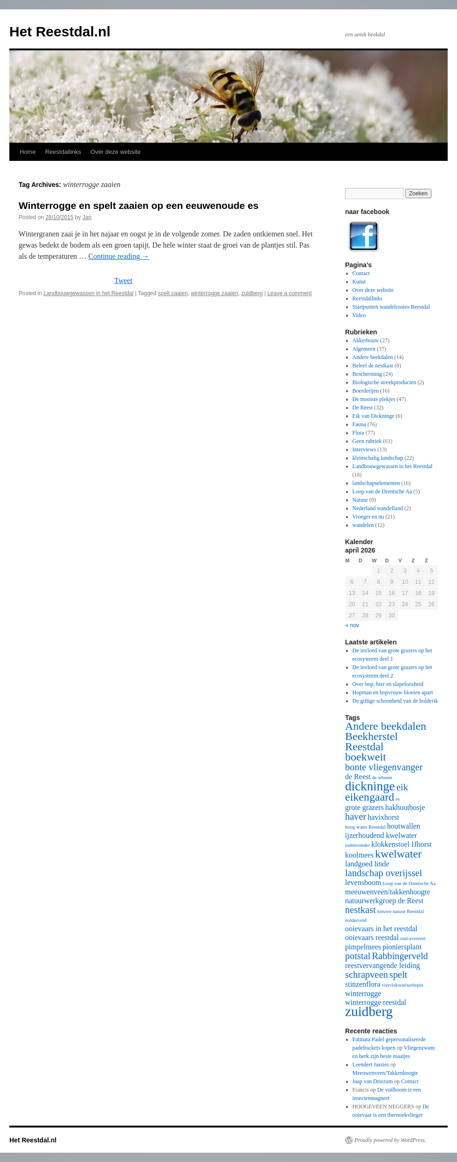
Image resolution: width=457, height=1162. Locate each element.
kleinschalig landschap (378, 458)
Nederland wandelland (378, 508)
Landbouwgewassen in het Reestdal (88, 293)
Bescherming (367, 374)
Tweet (123, 280)
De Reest (363, 407)
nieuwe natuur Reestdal (400, 911)
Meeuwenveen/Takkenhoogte (385, 1073)
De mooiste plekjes (374, 399)
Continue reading (118, 256)
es (397, 799)
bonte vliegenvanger (383, 767)
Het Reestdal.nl (60, 31)
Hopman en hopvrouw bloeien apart (393, 692)
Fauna (359, 424)
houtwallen (403, 826)
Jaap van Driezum (373, 1081)
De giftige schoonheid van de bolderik (395, 701)
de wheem (382, 777)
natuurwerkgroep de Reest (384, 901)
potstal (358, 956)
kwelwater (398, 854)
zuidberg (252, 293)
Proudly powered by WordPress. (390, 1140)
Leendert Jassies (371, 1064)
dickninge (370, 786)
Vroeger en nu (368, 516)
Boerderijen (366, 390)
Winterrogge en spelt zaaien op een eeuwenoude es (138, 205)
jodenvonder (357, 845)
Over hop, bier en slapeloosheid (388, 684)
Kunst (359, 281)
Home (28, 151)
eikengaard (369, 797)
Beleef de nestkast (373, 365)
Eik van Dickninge (374, 416)
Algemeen (364, 349)
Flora (358, 432)
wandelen (363, 525)
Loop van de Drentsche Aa (382, 491)
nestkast (360, 910)
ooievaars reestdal (372, 937)
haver (355, 816)
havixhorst (383, 817)
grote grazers (364, 807)
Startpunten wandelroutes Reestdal (391, 307)
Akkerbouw (366, 340)
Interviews (364, 449)
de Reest (358, 777)
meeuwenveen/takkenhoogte (387, 892)
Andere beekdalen (373, 357)
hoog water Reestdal (365, 827)
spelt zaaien (173, 293)
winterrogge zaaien (214, 293)
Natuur (360, 500)
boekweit (365, 757)
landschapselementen (376, 483)
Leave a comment (289, 293)
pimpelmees (363, 947)
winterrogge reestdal (375, 1002)
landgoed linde (367, 864)
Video (359, 315)
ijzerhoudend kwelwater (381, 835)
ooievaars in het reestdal (381, 929)
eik (402, 787)
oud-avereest (412, 938)
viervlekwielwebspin (402, 985)
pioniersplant (402, 947)
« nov (352, 625)
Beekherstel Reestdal (371, 741)
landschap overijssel (383, 873)
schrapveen (366, 974)
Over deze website (115, 151)
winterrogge (363, 993)
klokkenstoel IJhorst (401, 844)
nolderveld (356, 920)
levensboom (363, 882)
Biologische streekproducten (384, 382)
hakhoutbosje (405, 807)
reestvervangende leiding (382, 965)
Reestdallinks (63, 151)
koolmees (359, 855)
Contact (361, 273)
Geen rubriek (367, 441)
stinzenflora (363, 984)
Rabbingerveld (400, 956)
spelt (398, 974)
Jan (87, 217)
